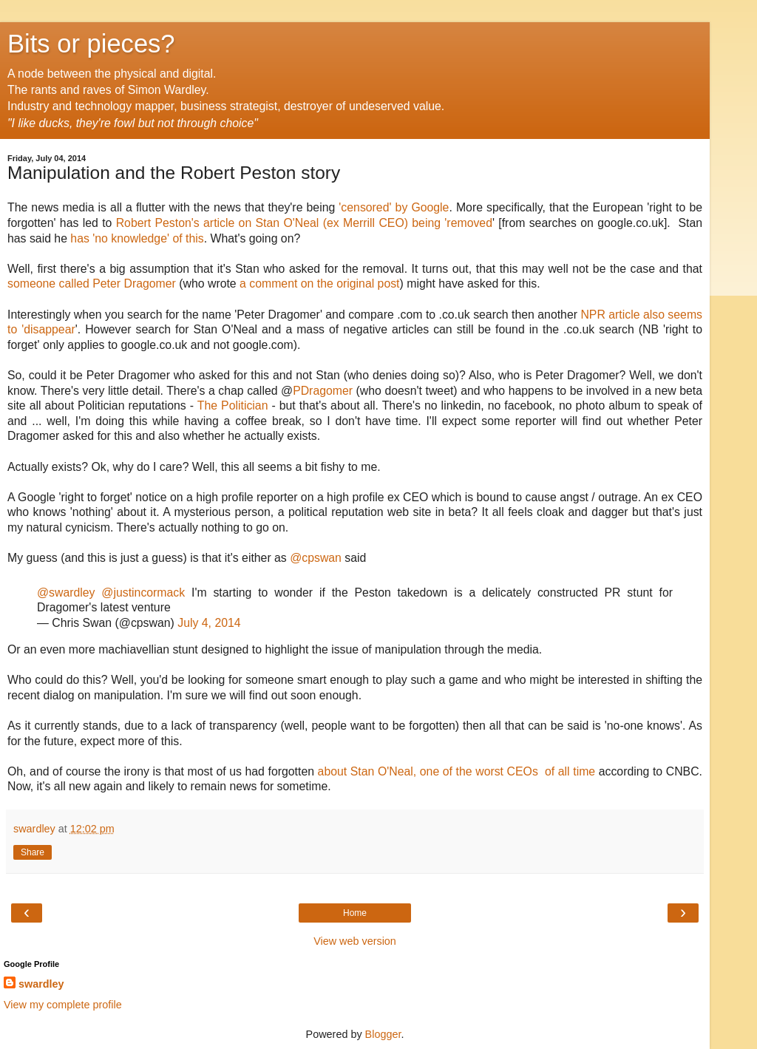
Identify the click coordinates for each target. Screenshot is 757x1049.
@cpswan (316, 557)
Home (355, 913)
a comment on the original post (319, 283)
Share (32, 852)
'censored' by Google (394, 207)
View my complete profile (63, 1005)
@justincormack (143, 592)
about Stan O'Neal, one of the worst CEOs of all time (458, 771)
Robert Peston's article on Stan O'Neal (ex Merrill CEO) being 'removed (304, 223)
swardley (41, 984)
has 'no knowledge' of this (136, 238)
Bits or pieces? (91, 44)
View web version (354, 941)
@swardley (66, 592)
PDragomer (323, 390)
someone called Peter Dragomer (93, 283)
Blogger (383, 1034)
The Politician (232, 405)
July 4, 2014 (208, 623)
